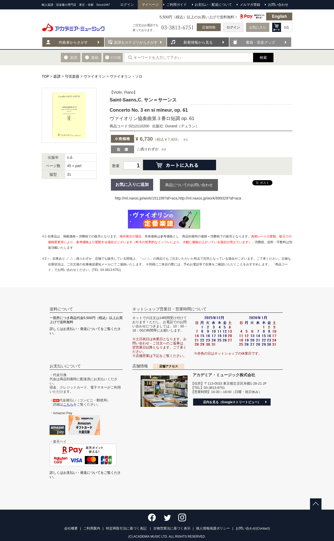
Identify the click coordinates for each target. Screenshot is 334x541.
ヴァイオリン (94, 76)
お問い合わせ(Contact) (253, 528)
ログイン (233, 27)
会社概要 (71, 528)
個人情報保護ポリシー (213, 528)
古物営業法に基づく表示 (171, 528)
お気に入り (257, 27)
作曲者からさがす (73, 42)
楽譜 (57, 76)
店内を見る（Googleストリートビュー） (232, 402)
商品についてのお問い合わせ (189, 185)
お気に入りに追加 (132, 184)
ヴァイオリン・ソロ (126, 76)
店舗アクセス (168, 366)
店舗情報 (209, 27)
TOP (45, 76)
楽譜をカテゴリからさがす (136, 42)
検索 (263, 57)
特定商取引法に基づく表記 (127, 528)
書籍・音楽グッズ (260, 42)
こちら (68, 404)
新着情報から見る (198, 42)
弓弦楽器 (72, 76)
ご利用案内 (91, 528)
